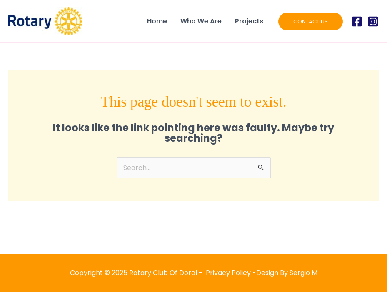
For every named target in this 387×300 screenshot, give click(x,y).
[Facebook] (356, 21)
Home (157, 21)
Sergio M (303, 273)
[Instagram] (373, 21)
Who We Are (201, 21)
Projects (249, 21)
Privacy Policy (228, 273)
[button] (310, 21)
